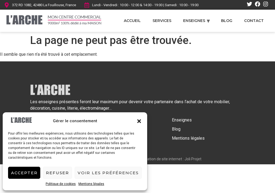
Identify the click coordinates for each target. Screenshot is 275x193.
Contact (254, 20)
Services (162, 20)
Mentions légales (91, 184)
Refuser (57, 172)
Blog (226, 20)
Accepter (24, 172)
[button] (139, 121)
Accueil (132, 20)
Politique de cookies (61, 184)
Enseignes (194, 20)
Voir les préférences (108, 172)
